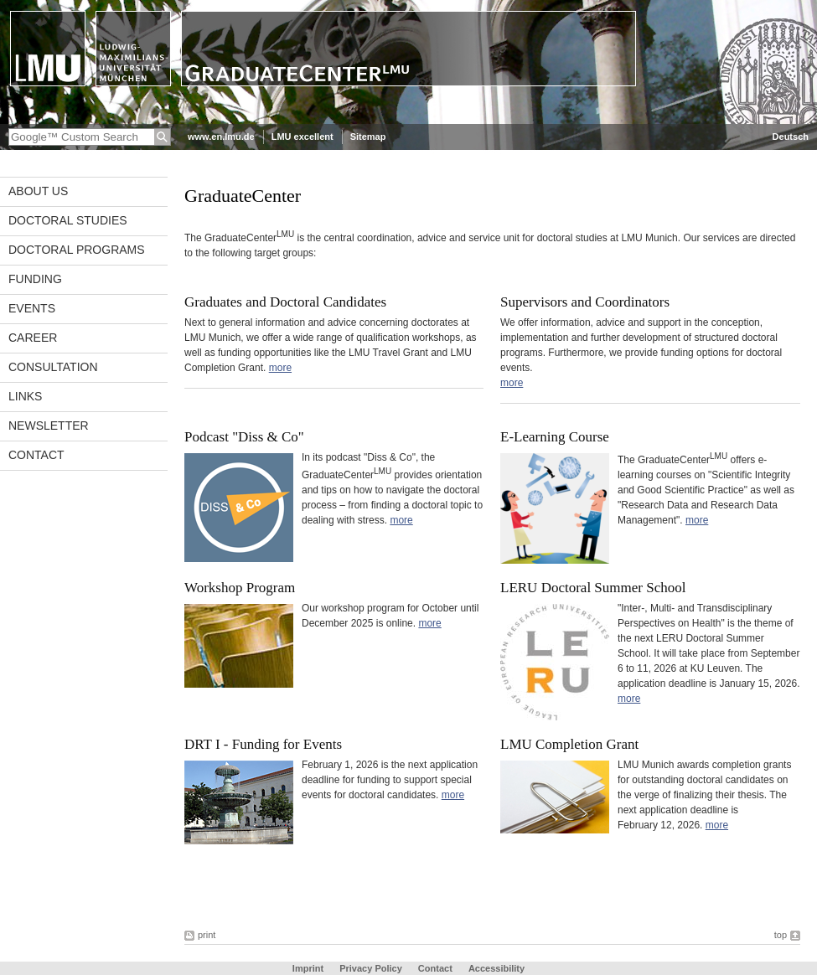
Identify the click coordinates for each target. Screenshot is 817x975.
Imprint (307, 968)
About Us (38, 191)
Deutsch (791, 137)
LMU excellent (302, 137)
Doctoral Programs (76, 249)
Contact (36, 455)
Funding (35, 279)
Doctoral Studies (67, 220)
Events (31, 308)
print (206, 935)
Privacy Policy (370, 968)
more (280, 368)
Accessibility (496, 968)
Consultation (53, 367)
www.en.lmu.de (221, 137)
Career (32, 337)
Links (25, 396)
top (780, 935)
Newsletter (48, 425)
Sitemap (368, 137)
